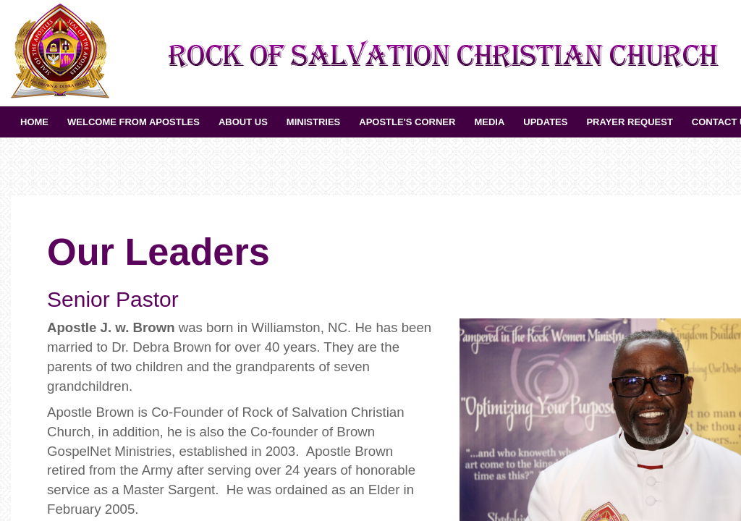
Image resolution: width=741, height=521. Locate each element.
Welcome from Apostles (133, 122)
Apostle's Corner (407, 122)
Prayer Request (629, 122)
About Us (243, 122)
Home (34, 122)
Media (489, 122)
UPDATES (545, 122)
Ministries (313, 122)
